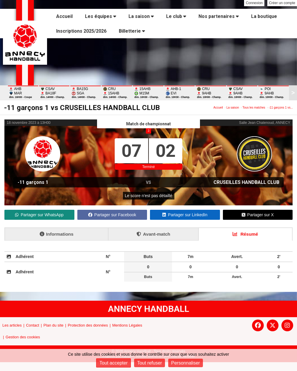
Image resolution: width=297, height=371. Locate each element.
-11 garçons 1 (33, 182)
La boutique (264, 16)
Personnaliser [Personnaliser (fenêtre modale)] (185, 362)
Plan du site (54, 325)
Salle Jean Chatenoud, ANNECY (264, 123)
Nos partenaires (218, 16)
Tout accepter (113, 362)
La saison (141, 16)
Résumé (245, 234)
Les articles (12, 325)
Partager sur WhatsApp (39, 214)
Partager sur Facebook (112, 214)
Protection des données (88, 325)
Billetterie (132, 31)
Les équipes (100, 16)
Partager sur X (258, 214)
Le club (176, 16)
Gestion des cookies (23, 337)
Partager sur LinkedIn (184, 214)
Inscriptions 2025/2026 (81, 31)
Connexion (254, 3)
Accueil (64, 16)
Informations (57, 234)
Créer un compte (282, 3)
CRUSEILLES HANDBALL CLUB (246, 182)
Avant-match (153, 234)
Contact (32, 325)
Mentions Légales (127, 325)
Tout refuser (149, 362)
